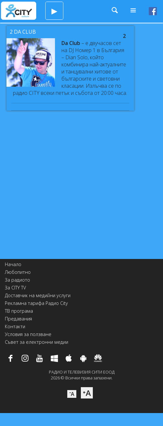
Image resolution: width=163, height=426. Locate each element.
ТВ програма (19, 311)
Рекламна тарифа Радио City (36, 303)
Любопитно (18, 272)
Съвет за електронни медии (36, 342)
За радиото (17, 280)
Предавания (18, 319)
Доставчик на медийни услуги (38, 295)
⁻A (71, 394)
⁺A (87, 392)
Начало (13, 264)
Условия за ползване (28, 334)
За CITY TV (15, 288)
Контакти (15, 326)
